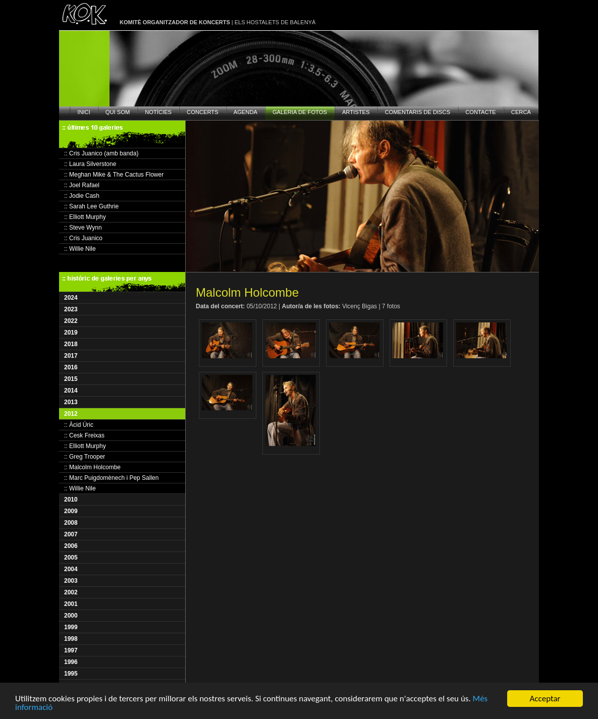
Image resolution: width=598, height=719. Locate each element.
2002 (71, 592)
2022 (71, 320)
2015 (71, 378)
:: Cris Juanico (83, 238)
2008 (71, 522)
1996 (71, 662)
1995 (71, 673)
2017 (71, 355)
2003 (71, 580)
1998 (71, 638)
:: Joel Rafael (81, 185)
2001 (71, 603)
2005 (71, 557)
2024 (71, 297)
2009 (71, 511)
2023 (71, 309)
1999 (71, 627)
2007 (71, 534)
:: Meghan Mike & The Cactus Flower (114, 174)
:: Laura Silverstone (90, 164)
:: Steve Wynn (83, 227)
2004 (71, 569)
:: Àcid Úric (78, 424)
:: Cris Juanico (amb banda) (101, 153)
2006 (71, 545)
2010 (71, 499)
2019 (71, 332)
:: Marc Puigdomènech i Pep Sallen (111, 477)
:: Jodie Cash (81, 195)
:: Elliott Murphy (85, 216)
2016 (71, 367)
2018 (71, 344)
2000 (71, 615)
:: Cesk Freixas (84, 435)
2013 (71, 402)
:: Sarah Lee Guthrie (91, 206)
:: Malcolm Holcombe (92, 467)
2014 (71, 390)
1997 (71, 650)
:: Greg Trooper (84, 456)
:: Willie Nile (80, 248)
